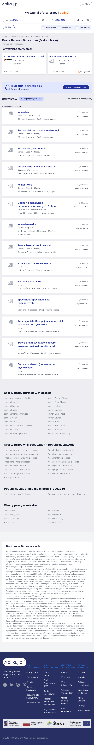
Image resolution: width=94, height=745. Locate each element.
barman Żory (53, 421)
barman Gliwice (54, 418)
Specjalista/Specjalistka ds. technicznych (34, 301)
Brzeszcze (35, 37)
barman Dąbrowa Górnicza (16, 414)
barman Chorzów (11, 406)
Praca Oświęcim (54, 514)
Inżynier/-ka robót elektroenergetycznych (24, 56)
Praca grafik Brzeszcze (14, 477)
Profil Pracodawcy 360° (49, 683)
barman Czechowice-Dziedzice (18, 425)
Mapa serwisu (84, 710)
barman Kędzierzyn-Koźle (15, 433)
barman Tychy (10, 418)
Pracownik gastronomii (31, 148)
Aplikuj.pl (5, 37)
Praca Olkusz (10, 522)
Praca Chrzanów (11, 518)
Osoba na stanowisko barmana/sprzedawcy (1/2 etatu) (37, 204)
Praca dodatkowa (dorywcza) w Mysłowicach (36, 366)
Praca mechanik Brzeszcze (16, 465)
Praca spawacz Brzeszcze (59, 465)
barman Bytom (54, 406)
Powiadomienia (33, 702)
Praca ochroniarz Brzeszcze (17, 469)
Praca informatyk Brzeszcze (17, 473)
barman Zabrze (11, 402)
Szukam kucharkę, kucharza (34, 263)
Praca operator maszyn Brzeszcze (63, 462)
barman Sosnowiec (56, 414)
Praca (14, 37)
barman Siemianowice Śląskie (17, 398)
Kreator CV (66, 672)
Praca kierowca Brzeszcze (59, 454)
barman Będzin (11, 410)
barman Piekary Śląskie (57, 398)
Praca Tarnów (53, 510)
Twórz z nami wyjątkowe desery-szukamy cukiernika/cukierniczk (37, 344)
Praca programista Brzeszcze (60, 469)
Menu (86, 4)
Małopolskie (24, 37)
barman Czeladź (54, 410)
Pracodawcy (32, 677)
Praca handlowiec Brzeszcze (17, 462)
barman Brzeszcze (56, 425)
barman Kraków (54, 429)
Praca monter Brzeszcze (58, 458)
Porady (29, 682)
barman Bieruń (10, 421)
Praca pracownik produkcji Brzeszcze (21, 454)
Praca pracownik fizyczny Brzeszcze (21, 450)
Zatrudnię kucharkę (29, 281)
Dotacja (81, 705)
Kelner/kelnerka (27, 224)
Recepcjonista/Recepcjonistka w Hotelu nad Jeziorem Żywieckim (41, 323)
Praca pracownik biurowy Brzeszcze (20, 458)
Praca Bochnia (54, 522)
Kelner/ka (23, 112)
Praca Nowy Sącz (12, 514)
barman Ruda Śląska (56, 402)
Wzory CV (65, 677)
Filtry (8, 27)
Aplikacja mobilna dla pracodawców (50, 702)
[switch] (76, 87)
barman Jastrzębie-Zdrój (58, 433)
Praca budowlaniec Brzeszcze (61, 450)
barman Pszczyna (12, 429)
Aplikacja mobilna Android (65, 701)
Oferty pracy (32, 672)
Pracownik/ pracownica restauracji (38, 130)
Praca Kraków (10, 510)
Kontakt (81, 677)
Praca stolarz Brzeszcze (58, 473)
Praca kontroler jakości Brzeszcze (19, 494)
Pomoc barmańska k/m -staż (34, 245)
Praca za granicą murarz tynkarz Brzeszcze (67, 494)
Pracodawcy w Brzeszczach (12, 106)
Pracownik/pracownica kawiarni (37, 166)
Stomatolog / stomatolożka (62, 56)
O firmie (81, 672)
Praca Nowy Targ (55, 518)
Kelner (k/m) (25, 184)
